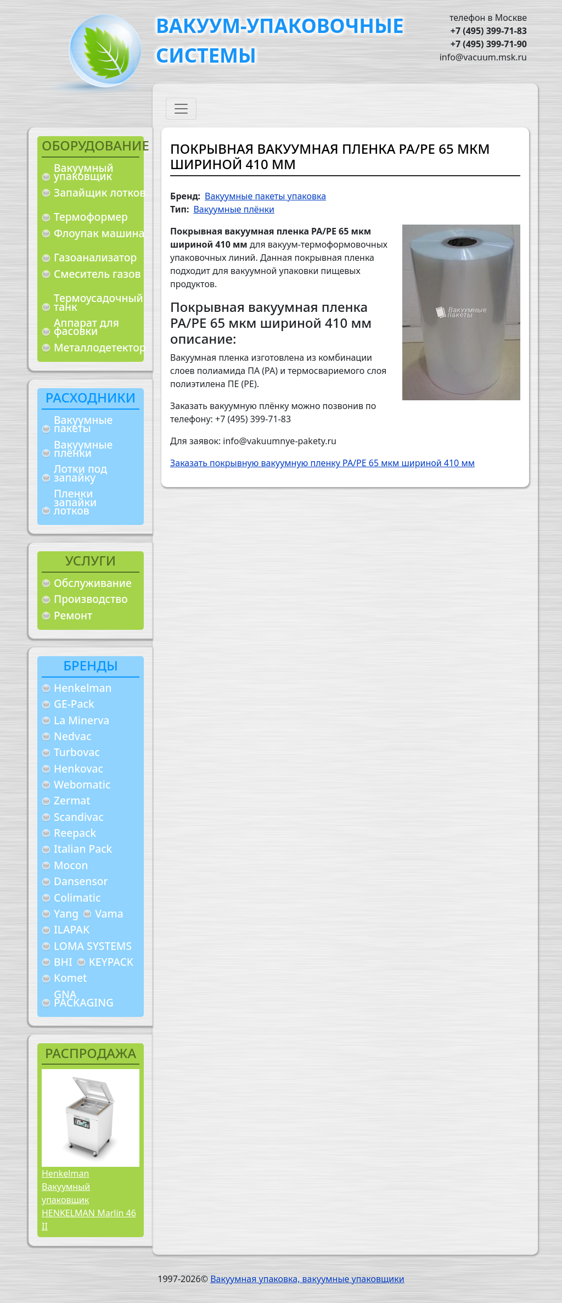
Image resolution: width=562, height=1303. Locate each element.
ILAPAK (71, 929)
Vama (109, 913)
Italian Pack (83, 848)
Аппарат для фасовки (86, 327)
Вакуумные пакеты (83, 424)
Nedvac (72, 736)
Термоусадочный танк (98, 302)
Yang (66, 913)
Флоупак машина (99, 233)
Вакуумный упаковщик (84, 172)
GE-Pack (74, 703)
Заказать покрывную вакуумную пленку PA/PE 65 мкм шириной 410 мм (322, 463)
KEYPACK (111, 962)
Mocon (71, 865)
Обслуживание (93, 583)
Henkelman (83, 688)
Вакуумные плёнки (83, 449)
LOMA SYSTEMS (93, 946)
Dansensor (81, 881)
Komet (70, 977)
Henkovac (78, 768)
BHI (63, 962)
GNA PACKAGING (84, 998)
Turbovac (77, 752)
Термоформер (91, 216)
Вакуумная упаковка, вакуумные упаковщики (307, 1279)
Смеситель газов (97, 273)
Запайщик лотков (99, 192)
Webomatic (82, 784)
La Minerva (81, 720)
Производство (91, 599)
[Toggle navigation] (181, 109)
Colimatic (77, 897)
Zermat (72, 800)
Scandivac (79, 817)
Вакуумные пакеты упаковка (265, 196)
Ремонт (73, 615)
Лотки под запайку (80, 473)
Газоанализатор (95, 257)
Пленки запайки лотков (75, 502)
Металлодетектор (100, 347)
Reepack (75, 832)
